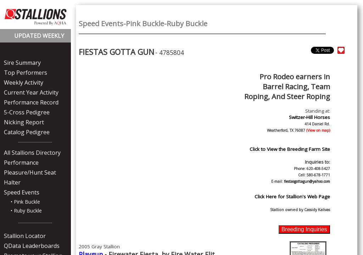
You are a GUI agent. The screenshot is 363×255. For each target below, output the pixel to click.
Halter (12, 182)
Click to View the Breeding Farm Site (290, 149)
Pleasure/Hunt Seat (30, 172)
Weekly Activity (23, 82)
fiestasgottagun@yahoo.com (307, 181)
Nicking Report (24, 122)
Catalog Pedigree (27, 132)
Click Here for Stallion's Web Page (292, 196)
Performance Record (31, 102)
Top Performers (25, 72)
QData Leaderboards (32, 246)
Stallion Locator (25, 236)
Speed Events (21, 192)
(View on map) (317, 130)
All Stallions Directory (32, 153)
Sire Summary (22, 63)
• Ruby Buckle (26, 210)
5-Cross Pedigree (27, 112)
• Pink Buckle (25, 201)
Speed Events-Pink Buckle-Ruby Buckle (143, 23)
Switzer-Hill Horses (309, 117)
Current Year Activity (31, 92)
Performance (21, 162)
